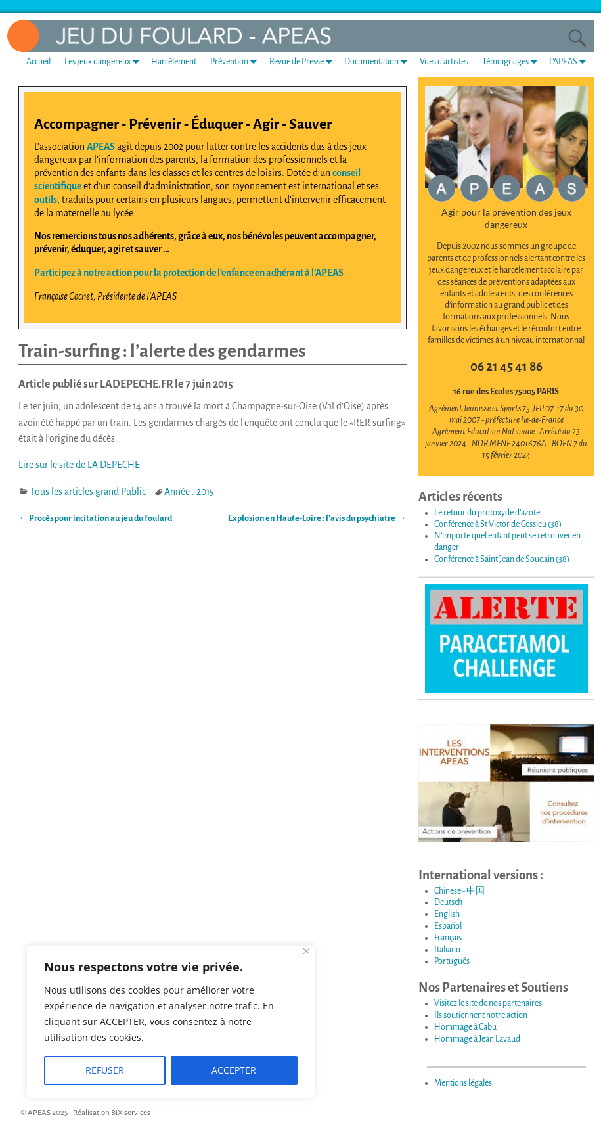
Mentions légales (463, 1083)
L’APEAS (570, 62)
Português (452, 961)
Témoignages (512, 62)
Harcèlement (173, 61)
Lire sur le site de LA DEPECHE (79, 464)
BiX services (130, 1113)
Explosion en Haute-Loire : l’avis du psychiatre (317, 518)
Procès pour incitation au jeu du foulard (95, 518)
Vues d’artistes (444, 61)
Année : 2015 (189, 491)
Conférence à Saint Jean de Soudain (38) (501, 559)
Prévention (236, 62)
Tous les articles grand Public (88, 491)
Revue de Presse (303, 62)
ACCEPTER (233, 1070)
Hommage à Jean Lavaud (477, 1039)
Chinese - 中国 (459, 891)
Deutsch (448, 902)
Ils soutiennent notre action (480, 1015)
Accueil (38, 61)
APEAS (101, 146)
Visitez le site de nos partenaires (488, 1003)
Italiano (447, 949)
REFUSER (104, 1070)
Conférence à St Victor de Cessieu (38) (498, 524)
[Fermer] (306, 951)
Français (448, 937)
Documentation (378, 62)
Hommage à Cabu (465, 1027)
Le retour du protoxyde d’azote (487, 512)
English (447, 914)
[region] (170, 1022)
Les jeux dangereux (104, 62)
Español (448, 925)
